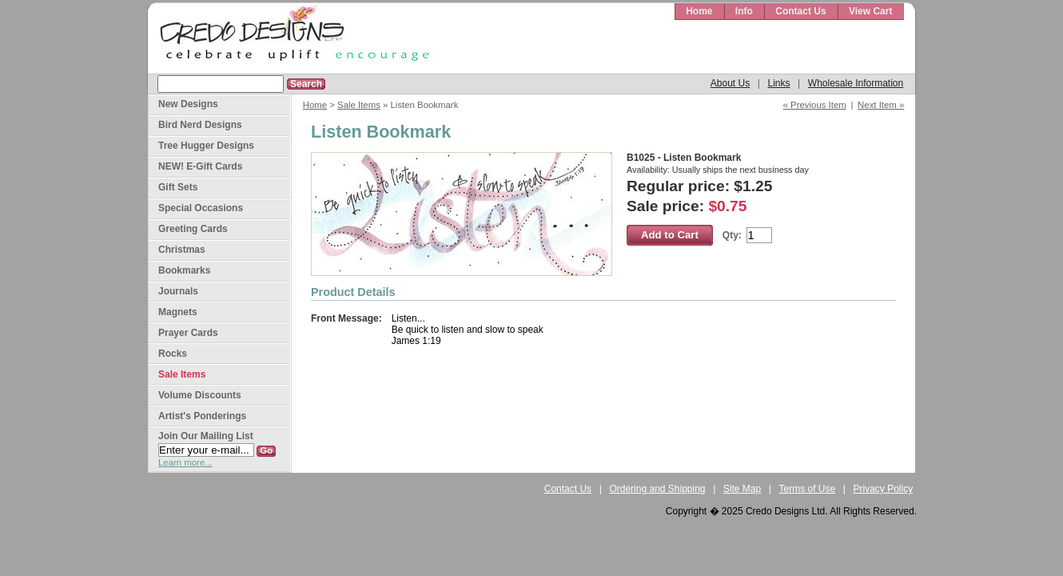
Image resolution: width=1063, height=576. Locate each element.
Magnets (177, 312)
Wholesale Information (855, 83)
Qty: (732, 235)
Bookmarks (184, 270)
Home (699, 11)
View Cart (870, 11)
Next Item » (881, 105)
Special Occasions (200, 208)
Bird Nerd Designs (200, 124)
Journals (178, 291)
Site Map (742, 488)
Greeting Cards (193, 228)
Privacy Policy (884, 488)
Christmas (181, 249)
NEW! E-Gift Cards (200, 166)
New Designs (188, 104)
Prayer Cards (188, 332)
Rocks (172, 353)
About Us (730, 83)
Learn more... (185, 462)
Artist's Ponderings (202, 416)
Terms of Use (807, 488)
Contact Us (800, 11)
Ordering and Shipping (657, 488)
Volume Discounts (199, 395)
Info (744, 11)
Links (778, 83)
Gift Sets (177, 187)
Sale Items (358, 105)
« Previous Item (814, 105)
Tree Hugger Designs (206, 145)
